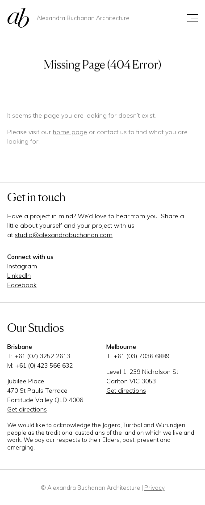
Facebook (22, 285)
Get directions (27, 409)
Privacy (154, 487)
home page (70, 132)
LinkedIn (19, 276)
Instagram (22, 266)
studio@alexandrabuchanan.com (64, 235)
